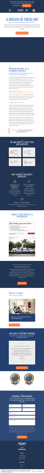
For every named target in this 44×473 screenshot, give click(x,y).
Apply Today (22, 283)
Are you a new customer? (13, 416)
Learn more (27, 5)
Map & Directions (22, 458)
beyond (18, 88)
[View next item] (23, 361)
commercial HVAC (21, 94)
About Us (22, 466)
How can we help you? (12, 420)
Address (10, 412)
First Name (11, 405)
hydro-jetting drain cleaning (19, 92)
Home (22, 464)
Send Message (22, 437)
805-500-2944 (22, 449)
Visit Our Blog (14, 325)
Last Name (24, 405)
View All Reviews (22, 367)
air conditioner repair (27, 91)
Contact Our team (22, 33)
